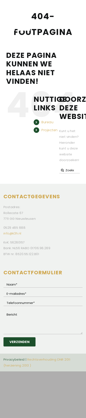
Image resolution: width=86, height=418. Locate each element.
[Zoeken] (62, 170)
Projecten (49, 130)
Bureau (47, 122)
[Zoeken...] (69, 170)
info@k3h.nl (12, 233)
